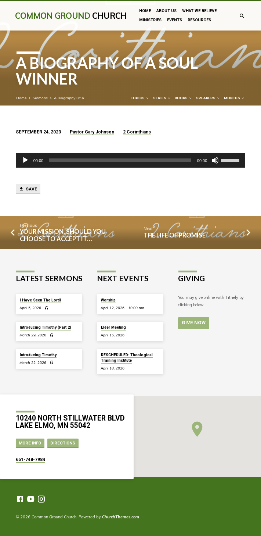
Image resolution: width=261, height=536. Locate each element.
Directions (62, 443)
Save (28, 189)
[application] (131, 160)
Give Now (193, 322)
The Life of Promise (175, 235)
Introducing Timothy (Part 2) (45, 327)
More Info (30, 443)
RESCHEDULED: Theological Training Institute (127, 358)
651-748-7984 (30, 459)
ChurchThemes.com (120, 516)
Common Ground (71, 15)
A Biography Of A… (70, 98)
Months (234, 98)
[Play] (25, 160)
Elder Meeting (113, 327)
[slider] (120, 160)
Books (183, 98)
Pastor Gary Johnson (92, 132)
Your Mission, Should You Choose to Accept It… (63, 235)
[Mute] (215, 160)
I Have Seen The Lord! (40, 300)
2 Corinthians (137, 132)
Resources (199, 20)
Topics (140, 98)
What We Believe (199, 10)
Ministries (150, 20)
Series (162, 98)
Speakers (208, 98)
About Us (166, 10)
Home (145, 10)
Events (174, 20)
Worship (108, 300)
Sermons (40, 98)
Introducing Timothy (38, 355)
